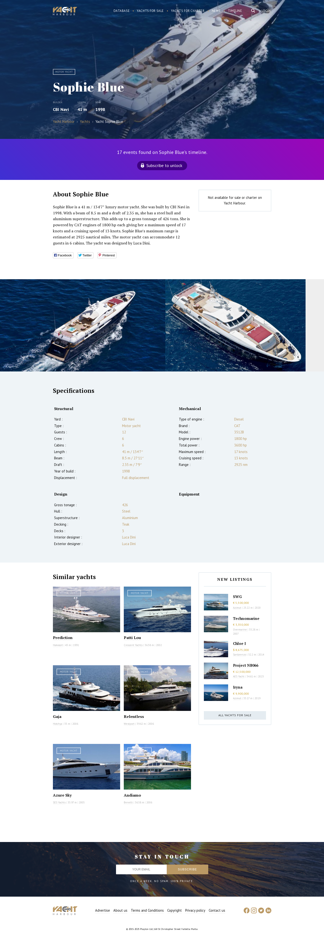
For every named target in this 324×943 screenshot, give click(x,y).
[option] (82, 325)
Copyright (174, 910)
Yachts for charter (188, 11)
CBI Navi (61, 109)
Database (122, 11)
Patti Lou (132, 637)
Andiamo (132, 795)
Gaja (57, 716)
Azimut (237, 607)
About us (120, 910)
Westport (129, 723)
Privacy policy (195, 910)
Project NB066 (245, 665)
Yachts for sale (150, 11)
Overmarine (240, 629)
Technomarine (246, 618)
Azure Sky (62, 795)
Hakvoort (58, 645)
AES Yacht (238, 676)
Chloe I (239, 643)
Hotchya (57, 723)
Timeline (235, 11)
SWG (237, 596)
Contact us (217, 910)
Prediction (63, 637)
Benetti (128, 802)
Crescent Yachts (133, 645)
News (216, 11)
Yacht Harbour (65, 12)
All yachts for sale (234, 715)
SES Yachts (59, 802)
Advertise (102, 910)
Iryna (237, 687)
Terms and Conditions (147, 910)
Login (266, 11)
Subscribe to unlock (164, 165)
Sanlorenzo (239, 654)
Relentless (134, 716)
